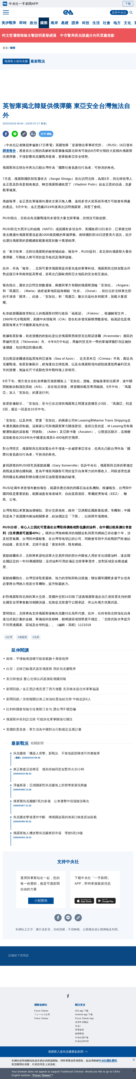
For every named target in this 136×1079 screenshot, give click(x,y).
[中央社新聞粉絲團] (68, 996)
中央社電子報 (81, 1037)
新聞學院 (79, 1033)
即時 (23, 23)
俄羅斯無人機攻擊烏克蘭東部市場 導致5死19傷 (48, 833)
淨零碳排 (79, 1030)
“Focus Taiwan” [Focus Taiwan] (42, 1075)
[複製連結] (24, 134)
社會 (106, 23)
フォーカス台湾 (42, 1014)
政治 (33, 23)
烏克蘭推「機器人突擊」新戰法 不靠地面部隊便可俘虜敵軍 (56, 753)
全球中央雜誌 (81, 1022)
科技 (85, 23)
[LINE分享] (15, 134)
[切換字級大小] (33, 134)
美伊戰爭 (9, 23)
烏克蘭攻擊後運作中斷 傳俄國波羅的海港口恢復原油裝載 (55, 817)
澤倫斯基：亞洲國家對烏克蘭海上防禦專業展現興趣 (50, 785)
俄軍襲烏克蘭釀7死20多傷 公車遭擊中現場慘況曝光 (51, 801)
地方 (117, 23)
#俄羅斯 (22, 637)
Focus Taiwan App (84, 1018)
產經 (64, 23)
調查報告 (9, 151)
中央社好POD (82, 1041)
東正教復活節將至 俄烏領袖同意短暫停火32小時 (48, 769)
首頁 (5, 47)
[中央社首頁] (68, 12)
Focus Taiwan (41, 1011)
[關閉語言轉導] (134, 1071)
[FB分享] (6, 134)
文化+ (78, 1026)
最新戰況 (20, 743)
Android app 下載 (84, 1014)
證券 (75, 23)
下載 (128, 3)
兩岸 (54, 23)
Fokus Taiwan (41, 1018)
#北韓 (36, 637)
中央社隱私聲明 (108, 1060)
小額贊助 (40, 900)
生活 (96, 23)
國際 (43, 23)
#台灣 (8, 637)
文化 (127, 23)
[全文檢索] (131, 13)
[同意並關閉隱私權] (134, 1060)
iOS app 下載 (82, 1011)
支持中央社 (119, 12)
